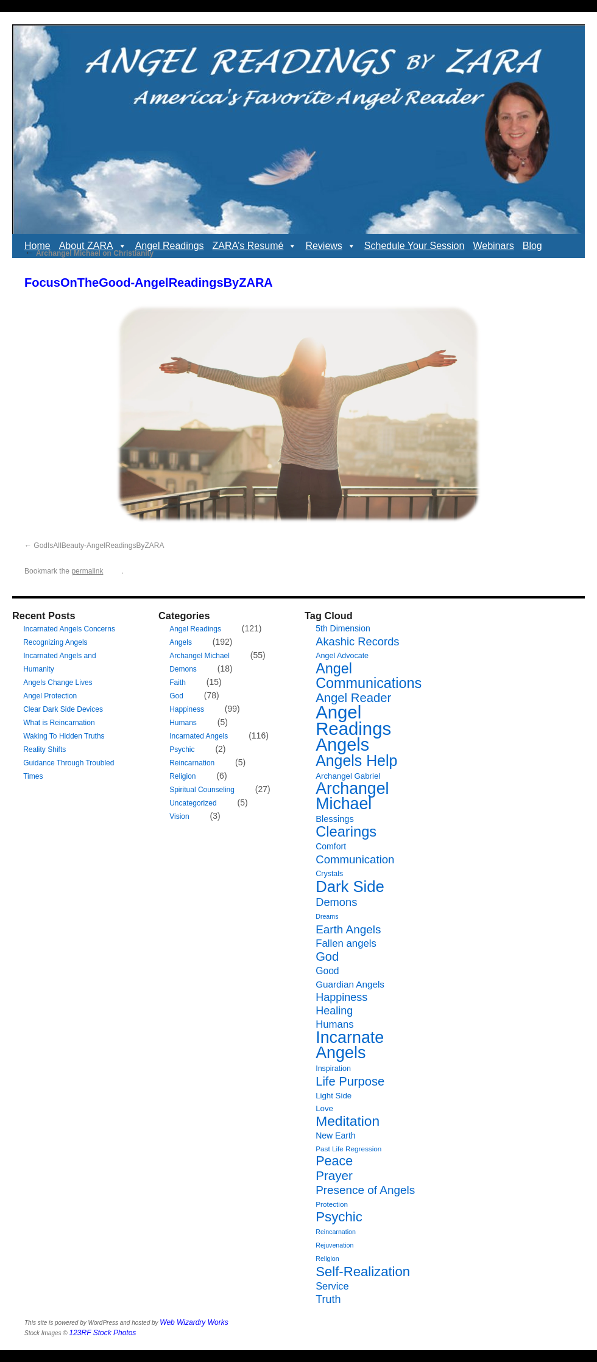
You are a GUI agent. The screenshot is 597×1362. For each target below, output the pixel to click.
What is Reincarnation (58, 722)
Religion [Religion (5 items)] (327, 1258)
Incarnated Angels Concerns (69, 629)
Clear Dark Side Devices (63, 709)
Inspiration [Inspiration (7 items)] (333, 1068)
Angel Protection (50, 696)
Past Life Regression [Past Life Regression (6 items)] (348, 1149)
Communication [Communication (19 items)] (355, 859)
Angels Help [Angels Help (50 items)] (356, 760)
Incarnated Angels (198, 736)
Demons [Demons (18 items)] (336, 902)
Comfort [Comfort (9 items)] (331, 846)
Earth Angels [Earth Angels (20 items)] (348, 929)
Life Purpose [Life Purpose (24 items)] (350, 1081)
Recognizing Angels (55, 642)
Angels (180, 642)
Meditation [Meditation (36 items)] (348, 1121)
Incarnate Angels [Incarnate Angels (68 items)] (350, 1045)
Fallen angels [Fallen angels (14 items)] (346, 943)
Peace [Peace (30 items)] (334, 1161)
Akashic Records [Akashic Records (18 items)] (357, 641)
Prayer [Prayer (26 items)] (334, 1175)
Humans (183, 722)
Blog (532, 245)
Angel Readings (169, 245)
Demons (183, 669)
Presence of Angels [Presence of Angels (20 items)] (365, 1190)
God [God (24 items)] (327, 956)
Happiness (186, 709)
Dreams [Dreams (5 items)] (327, 916)
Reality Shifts (44, 749)
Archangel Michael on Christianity (89, 253)
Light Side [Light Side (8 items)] (333, 1095)
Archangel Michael (199, 655)
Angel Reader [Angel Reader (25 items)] (353, 697)
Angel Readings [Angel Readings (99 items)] (353, 720)
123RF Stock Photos (102, 1333)
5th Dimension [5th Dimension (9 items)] (343, 628)
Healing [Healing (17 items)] (334, 1011)
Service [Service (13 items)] (332, 1285)
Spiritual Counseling (202, 789)
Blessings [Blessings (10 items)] (335, 819)
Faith (177, 682)
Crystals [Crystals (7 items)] (329, 873)
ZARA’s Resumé (255, 246)
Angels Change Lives (57, 682)
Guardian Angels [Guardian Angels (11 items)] (350, 984)
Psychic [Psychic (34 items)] (339, 1216)
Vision (179, 816)
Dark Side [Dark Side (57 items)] (350, 886)
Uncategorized (192, 803)
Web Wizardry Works (194, 1322)
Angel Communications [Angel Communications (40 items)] (369, 676)
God (176, 696)
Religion (182, 776)
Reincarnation (191, 763)
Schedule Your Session (414, 245)
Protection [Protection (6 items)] (332, 1204)
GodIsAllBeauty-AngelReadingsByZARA (99, 545)
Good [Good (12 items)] (327, 971)
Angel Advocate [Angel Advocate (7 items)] (342, 655)
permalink (87, 571)
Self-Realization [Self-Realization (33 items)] (363, 1271)
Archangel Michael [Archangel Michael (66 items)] (352, 796)
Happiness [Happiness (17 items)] (341, 997)
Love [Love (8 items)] (324, 1108)
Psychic (181, 749)
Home (37, 245)
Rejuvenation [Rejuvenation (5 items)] (334, 1245)
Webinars (493, 245)
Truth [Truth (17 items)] (328, 1299)
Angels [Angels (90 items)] (342, 744)
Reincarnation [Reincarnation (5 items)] (336, 1231)
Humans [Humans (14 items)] (334, 1024)
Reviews (330, 246)
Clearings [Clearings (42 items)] (346, 832)
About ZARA (93, 246)
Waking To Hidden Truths (63, 736)
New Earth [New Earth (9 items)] (335, 1135)
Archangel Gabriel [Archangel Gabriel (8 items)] (348, 776)
